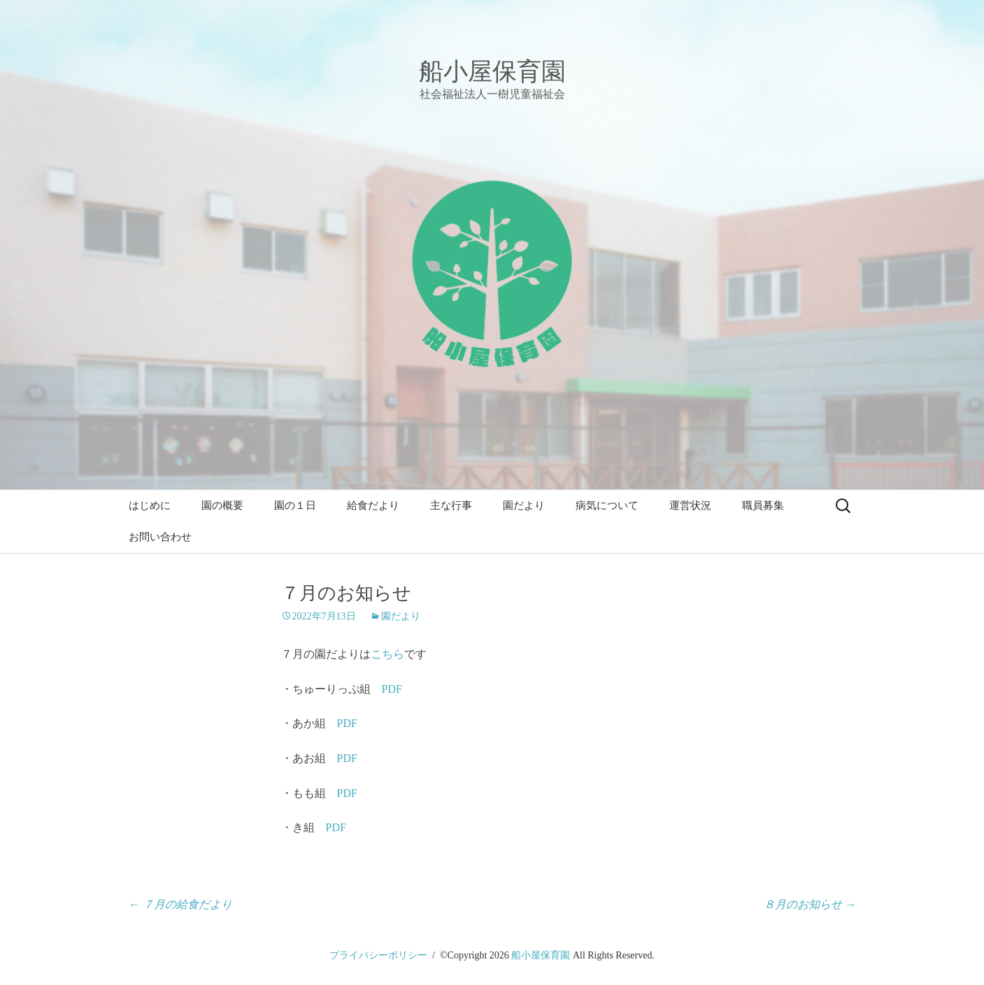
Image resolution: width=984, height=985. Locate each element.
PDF (392, 689)
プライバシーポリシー (378, 955)
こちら (387, 654)
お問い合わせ (160, 536)
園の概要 (222, 505)
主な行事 (451, 505)
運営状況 (690, 505)
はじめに (150, 505)
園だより (524, 505)
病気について (607, 505)
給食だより (373, 505)
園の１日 (295, 505)
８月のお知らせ (810, 904)
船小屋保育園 (540, 955)
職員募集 (763, 505)
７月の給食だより (180, 904)
